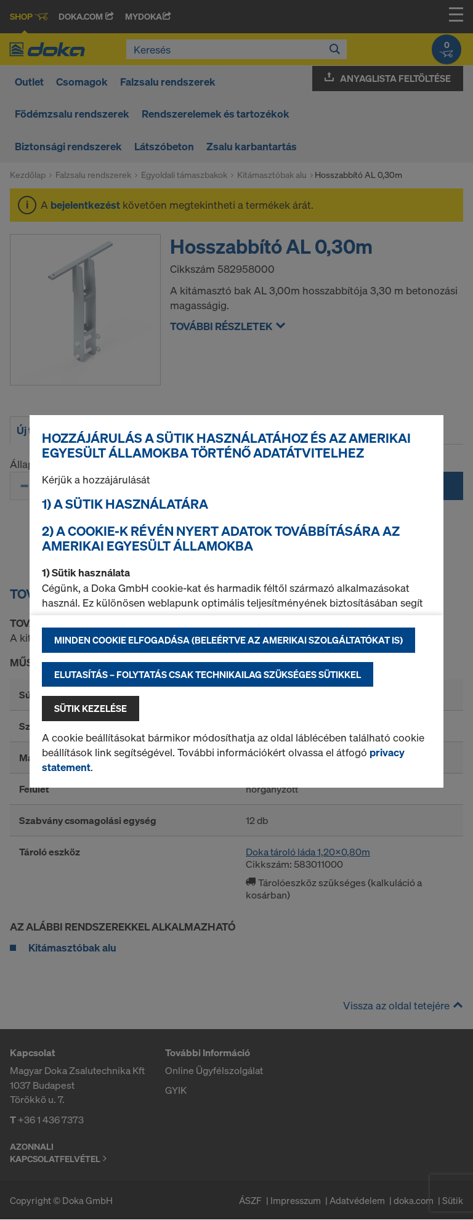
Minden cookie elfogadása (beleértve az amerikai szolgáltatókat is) (228, 640)
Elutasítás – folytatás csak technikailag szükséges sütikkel (207, 674)
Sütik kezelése (90, 708)
